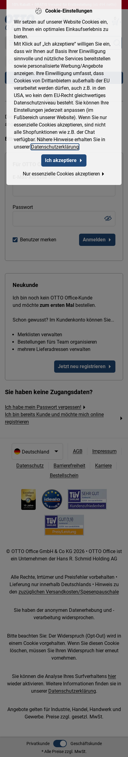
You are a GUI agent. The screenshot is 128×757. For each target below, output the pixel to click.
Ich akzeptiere (64, 159)
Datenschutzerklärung (55, 146)
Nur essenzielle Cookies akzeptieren (64, 173)
